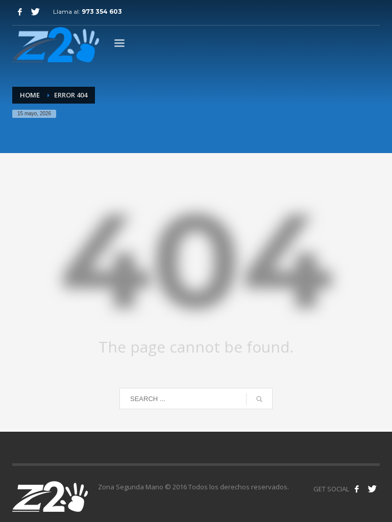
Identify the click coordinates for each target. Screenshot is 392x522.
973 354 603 (102, 11)
